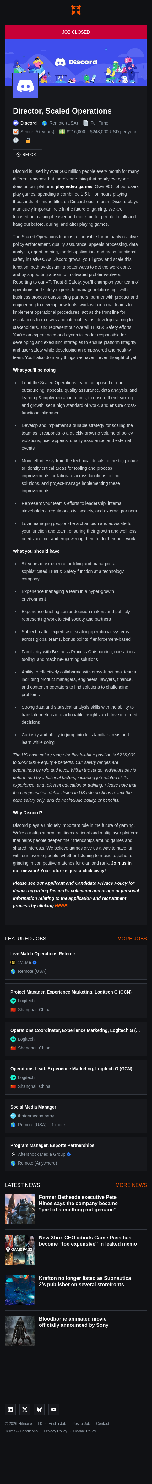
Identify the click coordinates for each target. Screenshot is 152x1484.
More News (131, 1185)
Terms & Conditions (21, 1431)
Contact (102, 1423)
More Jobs (132, 938)
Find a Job (57, 1423)
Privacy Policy (55, 1431)
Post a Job (81, 1423)
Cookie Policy (84, 1431)
